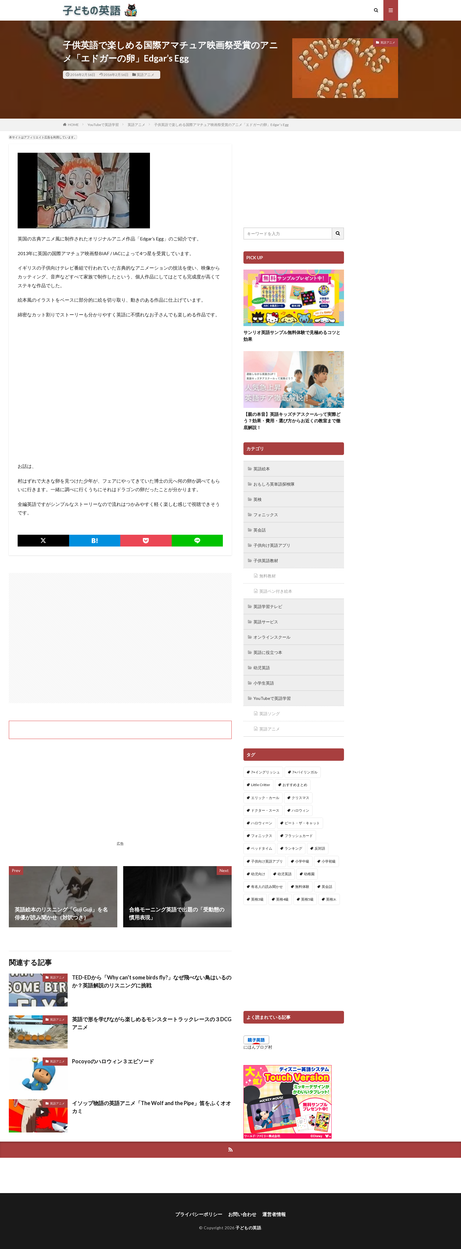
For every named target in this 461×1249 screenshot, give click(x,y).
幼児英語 (261, 667)
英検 (257, 499)
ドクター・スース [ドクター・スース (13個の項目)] (265, 810)
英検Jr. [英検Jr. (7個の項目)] (331, 899)
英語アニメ (145, 74)
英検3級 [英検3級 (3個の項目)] (257, 899)
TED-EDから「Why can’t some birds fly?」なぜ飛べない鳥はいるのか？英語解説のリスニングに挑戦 (151, 981)
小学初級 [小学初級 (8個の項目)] (329, 861)
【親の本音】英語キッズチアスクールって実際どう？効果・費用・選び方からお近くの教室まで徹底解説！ (291, 420)
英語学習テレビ (267, 606)
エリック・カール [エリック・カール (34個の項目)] (265, 797)
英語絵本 (261, 468)
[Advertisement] (120, 638)
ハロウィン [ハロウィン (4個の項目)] (300, 810)
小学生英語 (263, 682)
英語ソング (269, 713)
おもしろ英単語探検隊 (274, 483)
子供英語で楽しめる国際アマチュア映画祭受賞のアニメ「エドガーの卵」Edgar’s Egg (221, 124)
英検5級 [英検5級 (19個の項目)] (307, 899)
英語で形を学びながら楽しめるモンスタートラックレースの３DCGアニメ (151, 1023)
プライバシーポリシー (198, 1214)
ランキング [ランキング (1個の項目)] (293, 848)
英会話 (259, 529)
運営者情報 (274, 1214)
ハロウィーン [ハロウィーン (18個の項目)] (261, 823)
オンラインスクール (271, 637)
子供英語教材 (265, 560)
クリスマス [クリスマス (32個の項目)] (300, 797)
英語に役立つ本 (267, 652)
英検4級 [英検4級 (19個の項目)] (282, 899)
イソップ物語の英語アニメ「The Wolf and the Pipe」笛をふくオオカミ (151, 1107)
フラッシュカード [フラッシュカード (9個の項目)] (299, 835)
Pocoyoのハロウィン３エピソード (113, 1061)
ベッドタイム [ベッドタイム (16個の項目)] (261, 848)
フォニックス (265, 514)
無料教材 (267, 575)
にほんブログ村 (257, 1046)
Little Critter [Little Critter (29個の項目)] (260, 785)
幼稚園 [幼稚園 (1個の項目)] (309, 874)
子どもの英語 (248, 1227)
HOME (73, 124)
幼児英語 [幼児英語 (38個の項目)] (285, 874)
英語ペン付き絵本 (275, 591)
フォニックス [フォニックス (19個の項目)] (261, 835)
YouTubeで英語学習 (103, 124)
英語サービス (265, 621)
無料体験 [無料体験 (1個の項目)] (302, 886)
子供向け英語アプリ (271, 545)
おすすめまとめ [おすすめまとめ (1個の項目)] (295, 785)
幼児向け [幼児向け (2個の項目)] (258, 874)
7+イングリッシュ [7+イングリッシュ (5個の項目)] (265, 772)
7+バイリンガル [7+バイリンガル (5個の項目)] (305, 772)
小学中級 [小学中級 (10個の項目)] (302, 861)
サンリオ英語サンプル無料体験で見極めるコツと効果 (291, 336)
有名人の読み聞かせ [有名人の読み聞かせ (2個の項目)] (267, 886)
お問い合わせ (242, 1214)
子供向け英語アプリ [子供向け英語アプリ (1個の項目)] (267, 861)
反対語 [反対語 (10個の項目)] (320, 848)
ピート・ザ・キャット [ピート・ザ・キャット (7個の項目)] (302, 823)
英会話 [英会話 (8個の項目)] (327, 886)
